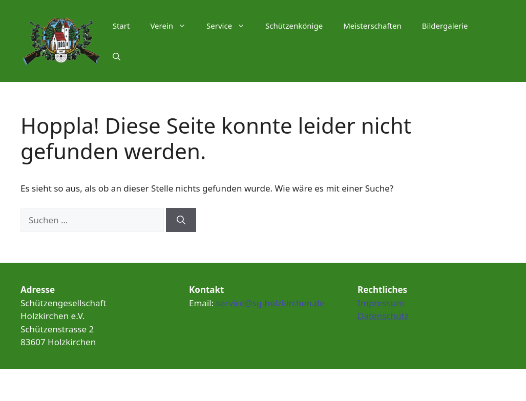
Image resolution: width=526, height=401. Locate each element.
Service (230, 25)
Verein (173, 25)
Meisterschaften (372, 25)
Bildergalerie (445, 25)
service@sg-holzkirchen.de (270, 303)
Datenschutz (383, 316)
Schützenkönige (294, 25)
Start (121, 25)
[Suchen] (181, 220)
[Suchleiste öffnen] (116, 56)
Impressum (380, 303)
